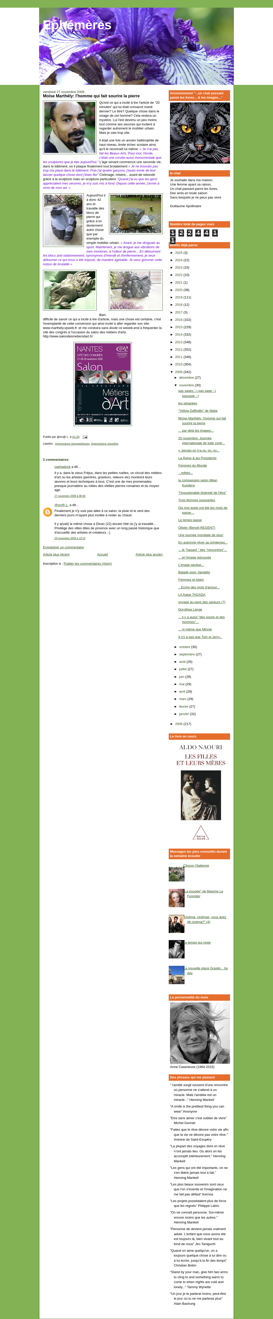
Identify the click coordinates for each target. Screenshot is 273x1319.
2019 (179, 297)
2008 (179, 724)
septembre (187, 654)
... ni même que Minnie (195, 629)
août (183, 662)
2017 (179, 312)
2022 (179, 275)
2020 (179, 290)
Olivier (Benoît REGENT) (196, 528)
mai (182, 684)
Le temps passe (190, 520)
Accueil (102, 554)
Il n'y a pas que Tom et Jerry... (200, 637)
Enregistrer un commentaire (63, 547)
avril (182, 691)
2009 (179, 372)
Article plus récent (56, 554)
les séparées (187, 403)
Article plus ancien (149, 554)
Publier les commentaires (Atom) (88, 563)
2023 (179, 267)
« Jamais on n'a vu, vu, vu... (198, 450)
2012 (179, 349)
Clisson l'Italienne (196, 865)
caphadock (62, 467)
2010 (179, 364)
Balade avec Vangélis (194, 572)
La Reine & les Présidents (197, 458)
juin (182, 677)
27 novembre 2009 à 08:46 (69, 496)
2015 (179, 327)
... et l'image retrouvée (194, 557)
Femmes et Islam (191, 580)
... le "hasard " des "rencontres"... (202, 550)
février (184, 706)
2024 (179, 260)
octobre (185, 647)
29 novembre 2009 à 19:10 (69, 538)
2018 (179, 305)
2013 (179, 342)
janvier (184, 714)
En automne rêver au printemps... (203, 542)
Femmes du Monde (192, 465)
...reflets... (185, 473)
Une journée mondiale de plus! (200, 535)
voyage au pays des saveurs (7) (201, 602)
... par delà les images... (195, 430)
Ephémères (77, 25)
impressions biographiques (72, 443)
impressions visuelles (104, 443)
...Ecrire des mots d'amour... (198, 587)
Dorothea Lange (190, 609)
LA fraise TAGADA (191, 595)
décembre (187, 377)
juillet (183, 669)
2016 (179, 320)
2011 (179, 357)
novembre (187, 385)
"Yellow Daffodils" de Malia (197, 411)
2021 (179, 282)
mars (183, 699)
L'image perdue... (191, 565)
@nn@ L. (61, 505)
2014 (179, 334)
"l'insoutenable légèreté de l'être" (202, 493)
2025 (179, 253)
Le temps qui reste (197, 942)
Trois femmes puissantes (196, 500)
